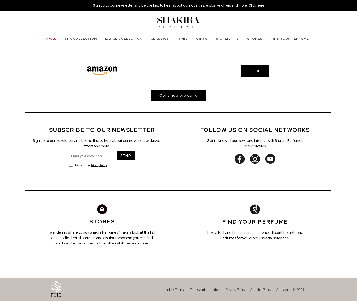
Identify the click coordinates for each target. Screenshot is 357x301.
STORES (255, 38)
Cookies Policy (260, 289)
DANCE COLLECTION (124, 38)
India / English (175, 289)
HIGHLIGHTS (227, 38)
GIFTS (202, 38)
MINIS (182, 38)
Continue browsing (178, 95)
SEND (125, 155)
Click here (256, 5)
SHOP (255, 71)
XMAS (51, 38)
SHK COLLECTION (81, 38)
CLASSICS (160, 38)
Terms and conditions (205, 289)
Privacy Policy (99, 165)
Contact (282, 289)
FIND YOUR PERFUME (290, 38)
